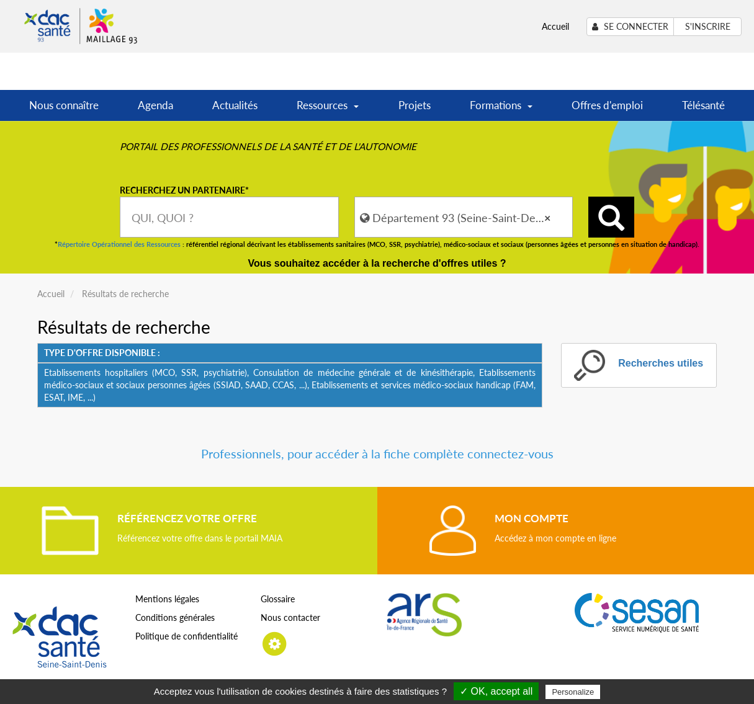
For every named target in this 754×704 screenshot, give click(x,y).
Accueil (555, 26)
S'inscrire (707, 26)
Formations (501, 109)
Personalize (573, 692)
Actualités (235, 105)
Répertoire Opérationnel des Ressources (119, 244)
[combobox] (229, 217)
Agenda (155, 105)
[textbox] (229, 217)
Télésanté (703, 105)
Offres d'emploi (607, 105)
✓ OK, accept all (496, 691)
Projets (414, 105)
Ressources (328, 109)
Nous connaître (64, 105)
